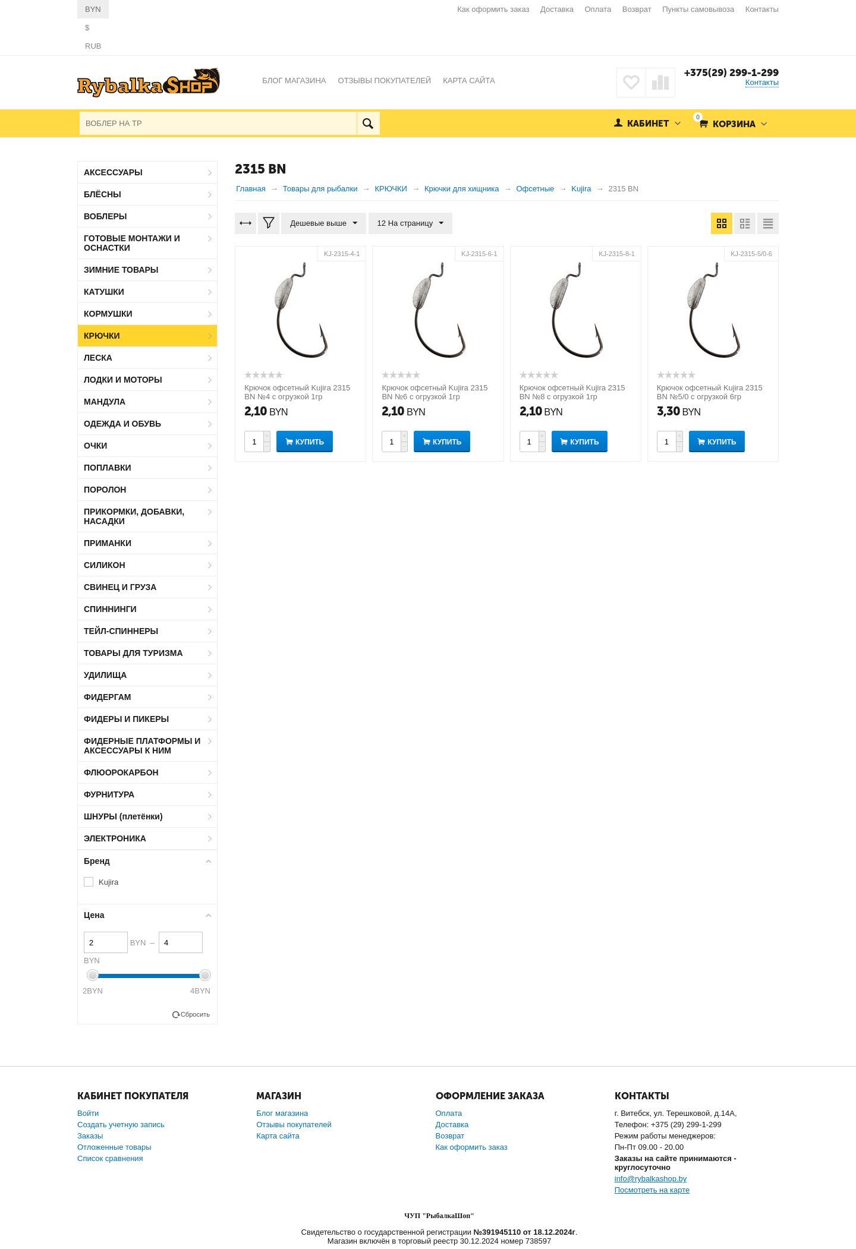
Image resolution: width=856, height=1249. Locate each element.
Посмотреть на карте (652, 1189)
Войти (88, 1113)
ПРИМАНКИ (107, 543)
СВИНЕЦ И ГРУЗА (120, 587)
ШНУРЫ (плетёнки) (123, 816)
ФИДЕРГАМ (107, 697)
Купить (309, 442)
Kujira (108, 882)
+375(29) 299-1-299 (731, 72)
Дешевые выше (323, 223)
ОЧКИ (95, 445)
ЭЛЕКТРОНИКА (115, 838)
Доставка (557, 9)
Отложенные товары (114, 1147)
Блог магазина (282, 1113)
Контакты (762, 9)
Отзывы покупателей (294, 1124)
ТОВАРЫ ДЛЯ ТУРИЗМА (133, 653)
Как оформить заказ (493, 9)
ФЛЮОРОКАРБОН (121, 772)
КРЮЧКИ (102, 335)
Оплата (598, 9)
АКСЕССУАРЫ (113, 172)
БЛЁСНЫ (102, 194)
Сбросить (195, 1014)
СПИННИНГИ (110, 609)
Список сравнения (110, 1158)
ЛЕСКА (98, 357)
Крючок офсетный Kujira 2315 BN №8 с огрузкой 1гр (572, 392)
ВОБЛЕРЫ (105, 216)
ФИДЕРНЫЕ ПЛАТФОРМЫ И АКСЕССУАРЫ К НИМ (142, 745)
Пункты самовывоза (698, 9)
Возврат (637, 9)
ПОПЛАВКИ (107, 467)
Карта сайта (277, 1135)
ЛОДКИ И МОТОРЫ (123, 379)
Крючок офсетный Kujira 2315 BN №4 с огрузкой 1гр (297, 392)
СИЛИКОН (104, 565)
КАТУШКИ (104, 292)
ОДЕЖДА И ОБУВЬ (122, 423)
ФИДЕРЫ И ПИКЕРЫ (126, 719)
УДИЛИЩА (105, 675)
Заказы (90, 1135)
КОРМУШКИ (108, 313)
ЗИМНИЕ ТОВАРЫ (121, 270)
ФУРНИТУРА (109, 794)
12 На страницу (410, 223)
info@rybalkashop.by (651, 1178)
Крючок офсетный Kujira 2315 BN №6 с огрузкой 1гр (434, 392)
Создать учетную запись (121, 1124)
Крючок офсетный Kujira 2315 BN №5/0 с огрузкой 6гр (710, 392)
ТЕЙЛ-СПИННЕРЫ (121, 631)
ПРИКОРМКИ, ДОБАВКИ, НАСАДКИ (134, 516)
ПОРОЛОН (105, 489)
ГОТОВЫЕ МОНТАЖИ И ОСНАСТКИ (132, 243)
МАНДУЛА (104, 401)
